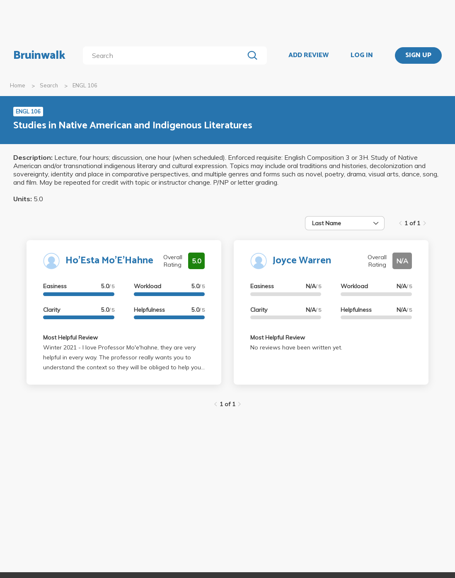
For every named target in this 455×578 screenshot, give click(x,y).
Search (49, 85)
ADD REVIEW (308, 55)
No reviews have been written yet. (296, 347)
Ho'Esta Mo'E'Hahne (109, 261)
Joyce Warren (302, 261)
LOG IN (362, 55)
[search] (165, 55)
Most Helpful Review (70, 337)
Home (17, 85)
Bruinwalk (39, 55)
